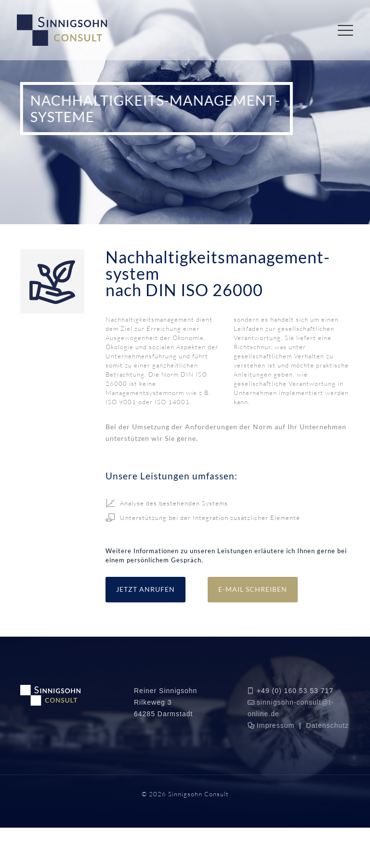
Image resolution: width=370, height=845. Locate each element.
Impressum (275, 725)
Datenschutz (327, 725)
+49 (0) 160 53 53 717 (295, 691)
